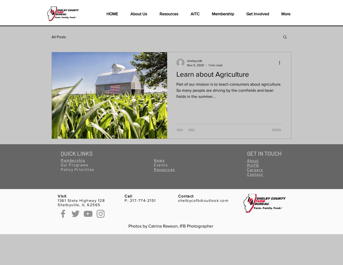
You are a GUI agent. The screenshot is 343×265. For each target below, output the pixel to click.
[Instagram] (100, 213)
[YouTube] (88, 213)
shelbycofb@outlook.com (203, 200)
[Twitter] (75, 213)
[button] (168, 14)
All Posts (59, 37)
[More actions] (281, 63)
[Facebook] (63, 213)
